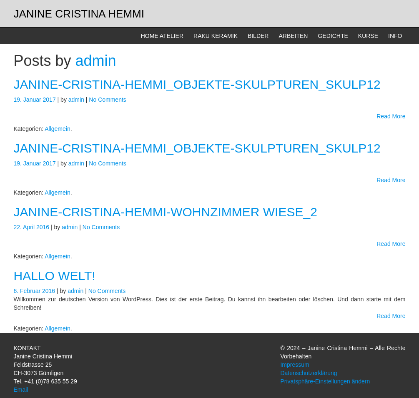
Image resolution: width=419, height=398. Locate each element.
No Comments (107, 99)
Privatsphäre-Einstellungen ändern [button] (325, 381)
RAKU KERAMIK (215, 36)
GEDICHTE (333, 36)
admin (95, 60)
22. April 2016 (32, 227)
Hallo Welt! (54, 276)
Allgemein (57, 128)
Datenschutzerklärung (308, 373)
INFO (395, 36)
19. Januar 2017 (36, 99)
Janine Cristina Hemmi (79, 14)
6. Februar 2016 (35, 291)
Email (21, 389)
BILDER (258, 36)
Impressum (294, 364)
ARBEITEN (293, 36)
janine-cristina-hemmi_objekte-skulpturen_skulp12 (197, 84)
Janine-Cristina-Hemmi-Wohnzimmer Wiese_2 (165, 212)
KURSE (368, 36)
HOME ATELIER (162, 36)
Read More (390, 116)
